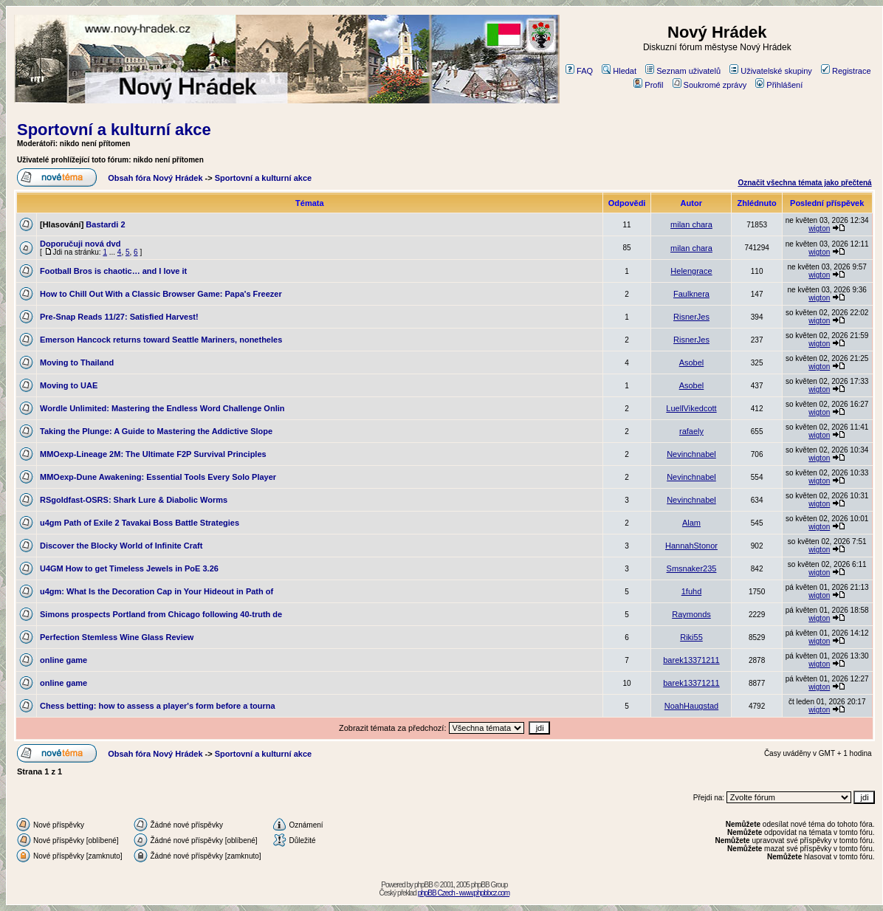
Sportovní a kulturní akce (114, 129)
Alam (691, 522)
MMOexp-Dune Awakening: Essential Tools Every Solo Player (158, 476)
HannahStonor (691, 545)
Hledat (619, 70)
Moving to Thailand (77, 362)
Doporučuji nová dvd (80, 243)
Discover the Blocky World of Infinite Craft (121, 545)
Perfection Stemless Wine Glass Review (116, 637)
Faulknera (691, 293)
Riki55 (691, 637)
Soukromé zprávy (710, 84)
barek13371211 (691, 660)
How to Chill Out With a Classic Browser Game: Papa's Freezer (161, 293)
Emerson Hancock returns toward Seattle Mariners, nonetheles (161, 339)
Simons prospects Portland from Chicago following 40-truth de (161, 614)
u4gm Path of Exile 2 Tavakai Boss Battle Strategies (139, 522)
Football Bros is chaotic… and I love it (113, 271)
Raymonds (691, 614)
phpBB (423, 885)
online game (63, 660)
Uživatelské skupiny (770, 70)
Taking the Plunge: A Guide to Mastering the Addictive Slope (156, 431)
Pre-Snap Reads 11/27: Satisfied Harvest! (119, 316)
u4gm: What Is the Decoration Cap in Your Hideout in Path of (156, 591)
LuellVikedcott (691, 408)
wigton (819, 228)
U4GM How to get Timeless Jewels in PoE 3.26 (129, 568)
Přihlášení (779, 84)
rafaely (691, 431)
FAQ (579, 70)
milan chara (691, 224)
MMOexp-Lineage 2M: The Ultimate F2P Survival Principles (153, 454)
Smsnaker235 (692, 568)
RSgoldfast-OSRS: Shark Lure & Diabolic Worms (133, 499)
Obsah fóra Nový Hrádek (155, 177)
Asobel (691, 362)
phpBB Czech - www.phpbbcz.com (463, 893)
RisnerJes (691, 316)
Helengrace (691, 271)
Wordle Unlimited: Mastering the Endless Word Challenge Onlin (162, 408)
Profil (648, 84)
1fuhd (691, 591)
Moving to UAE (68, 385)
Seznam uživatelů (683, 70)
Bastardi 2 (105, 224)
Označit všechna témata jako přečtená (804, 183)
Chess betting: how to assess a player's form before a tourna (157, 705)
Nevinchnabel (691, 454)
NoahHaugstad (691, 705)
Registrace (846, 70)
